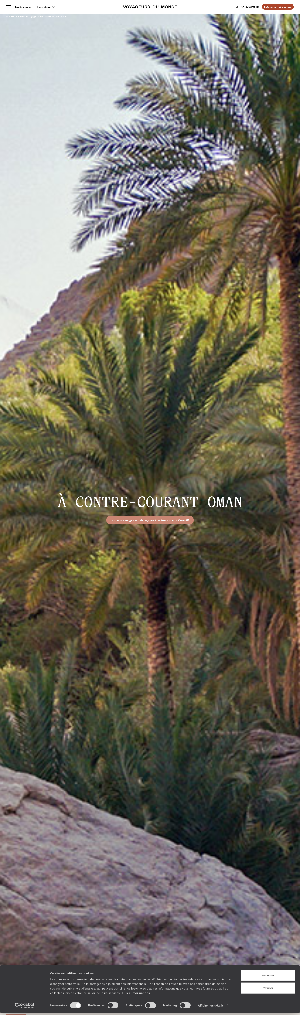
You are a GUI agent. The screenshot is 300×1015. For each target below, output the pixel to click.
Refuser (268, 990)
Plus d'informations (135, 995)
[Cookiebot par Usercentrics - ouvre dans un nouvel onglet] (25, 1007)
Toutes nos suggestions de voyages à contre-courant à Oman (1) (150, 520)
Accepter (268, 977)
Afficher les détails (211, 1007)
